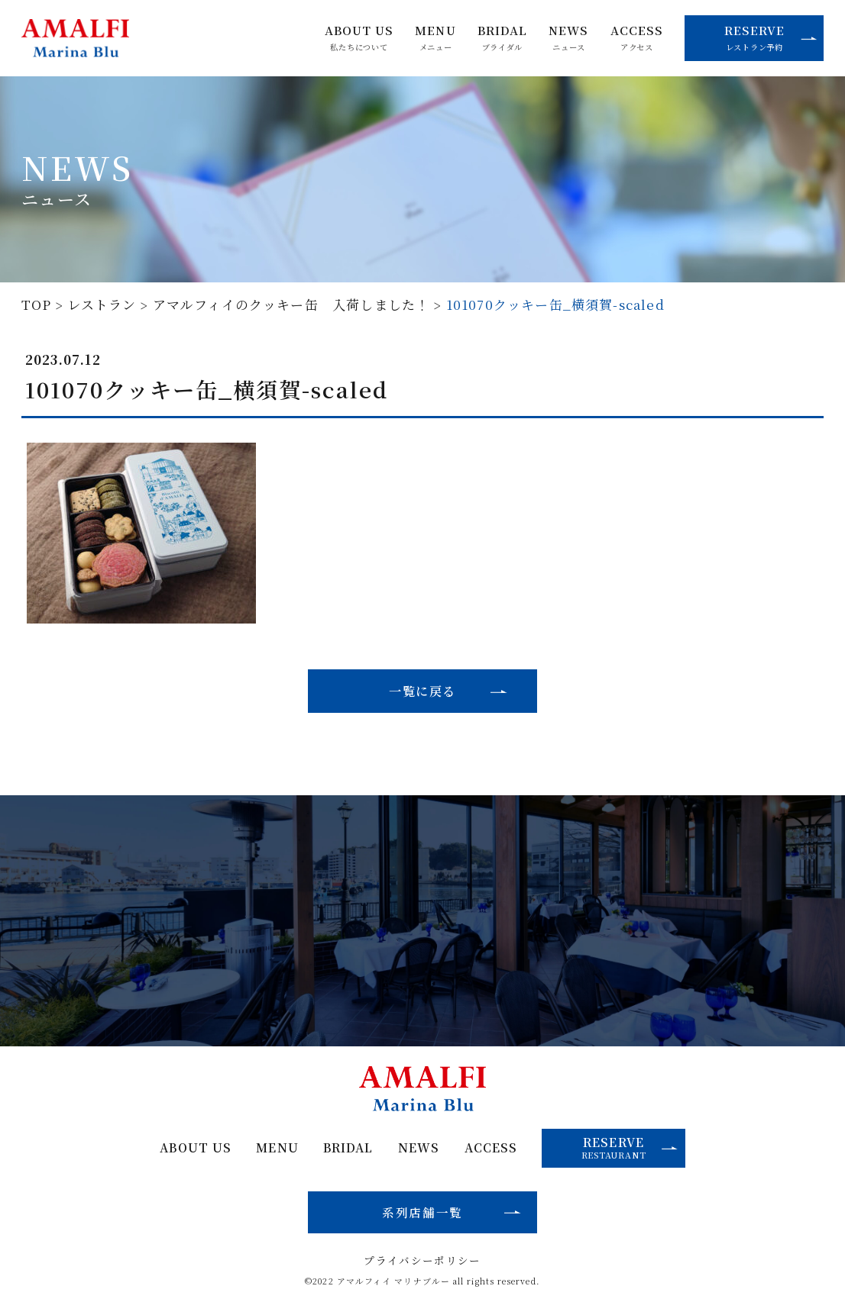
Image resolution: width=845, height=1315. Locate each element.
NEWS (568, 38)
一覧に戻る (422, 691)
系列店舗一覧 (422, 1212)
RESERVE (770, 37)
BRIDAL (502, 38)
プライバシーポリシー (422, 1260)
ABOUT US (359, 38)
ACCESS (636, 38)
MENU (435, 38)
